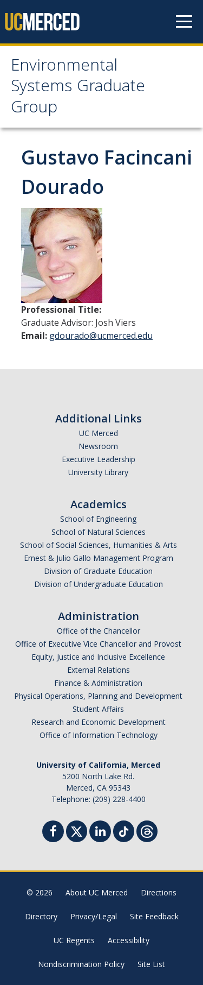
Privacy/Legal (93, 916)
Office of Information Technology (99, 735)
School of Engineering (98, 519)
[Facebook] (53, 833)
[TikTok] (123, 830)
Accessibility (128, 940)
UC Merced (98, 433)
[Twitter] (76, 830)
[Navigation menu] (184, 22)
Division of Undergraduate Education (98, 584)
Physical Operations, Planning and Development (98, 696)
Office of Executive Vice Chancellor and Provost (98, 644)
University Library (98, 472)
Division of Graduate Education (98, 571)
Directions (158, 892)
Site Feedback (154, 916)
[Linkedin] (100, 833)
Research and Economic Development (98, 722)
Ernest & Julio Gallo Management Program (98, 558)
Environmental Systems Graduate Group (78, 88)
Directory (41, 916)
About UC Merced (97, 892)
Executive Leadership (98, 459)
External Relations (98, 670)
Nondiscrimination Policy (81, 964)
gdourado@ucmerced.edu (101, 336)
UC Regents (74, 940)
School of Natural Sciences (98, 532)
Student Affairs (98, 709)
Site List (151, 964)
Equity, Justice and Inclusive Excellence (98, 657)
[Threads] (147, 830)
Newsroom (98, 446)
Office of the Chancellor (98, 631)
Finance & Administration (98, 683)
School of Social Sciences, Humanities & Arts (98, 545)
